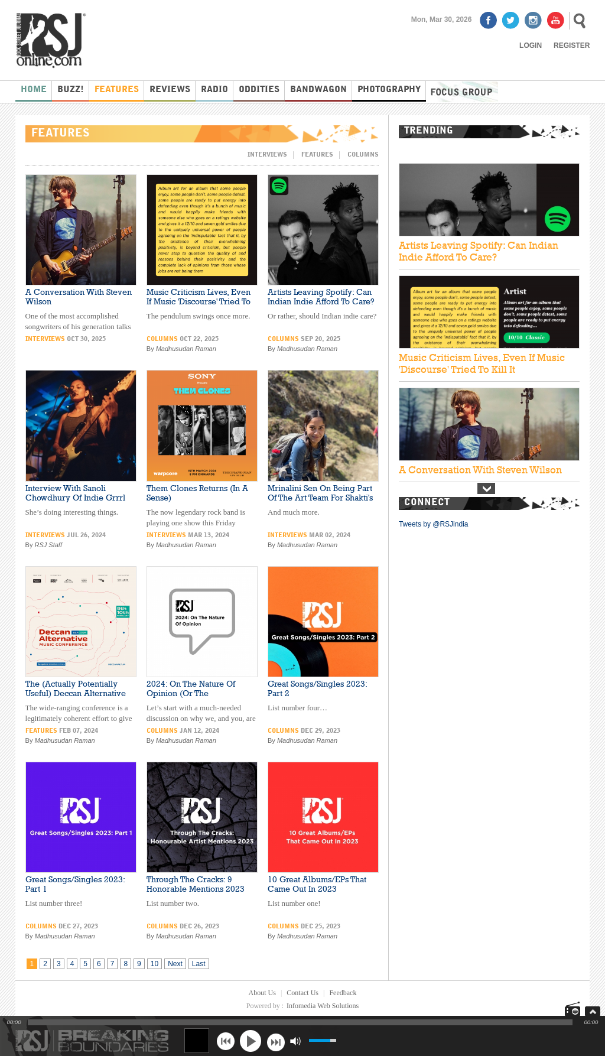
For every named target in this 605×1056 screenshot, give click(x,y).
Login (530, 45)
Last (199, 964)
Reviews (169, 90)
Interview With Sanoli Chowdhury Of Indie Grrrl (75, 492)
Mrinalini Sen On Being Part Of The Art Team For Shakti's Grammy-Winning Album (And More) (320, 502)
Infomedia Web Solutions (323, 1006)
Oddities (259, 90)
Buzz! (70, 90)
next (275, 1041)
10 (154, 964)
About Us (262, 993)
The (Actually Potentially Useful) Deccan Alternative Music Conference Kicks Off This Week (77, 698)
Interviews (267, 155)
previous (225, 1041)
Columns (363, 155)
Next (175, 964)
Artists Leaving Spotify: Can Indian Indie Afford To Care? (321, 296)
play (250, 1040)
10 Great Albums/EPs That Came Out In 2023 (317, 884)
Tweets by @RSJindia (434, 524)
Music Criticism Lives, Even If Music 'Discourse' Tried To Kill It (199, 301)
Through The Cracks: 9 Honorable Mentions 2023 (196, 884)
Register (572, 45)
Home (34, 90)
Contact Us (302, 993)
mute (295, 1041)
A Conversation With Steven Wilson (480, 470)
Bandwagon (318, 90)
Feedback (342, 993)
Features (117, 90)
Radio (214, 90)
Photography (389, 90)
